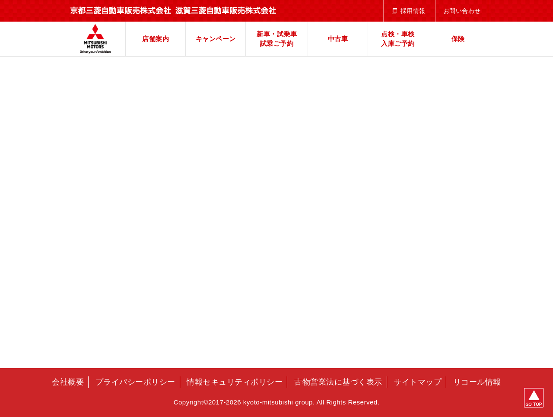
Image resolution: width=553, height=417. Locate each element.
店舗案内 (155, 38)
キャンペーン (216, 38)
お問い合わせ (462, 10)
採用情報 (413, 10)
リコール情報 (477, 382)
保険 (458, 38)
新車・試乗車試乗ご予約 (277, 39)
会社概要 (68, 382)
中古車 (338, 38)
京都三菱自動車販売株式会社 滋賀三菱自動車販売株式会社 (95, 39)
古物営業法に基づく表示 (338, 382)
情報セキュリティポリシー (235, 382)
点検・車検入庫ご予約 (398, 39)
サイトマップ (418, 382)
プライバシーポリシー (135, 382)
